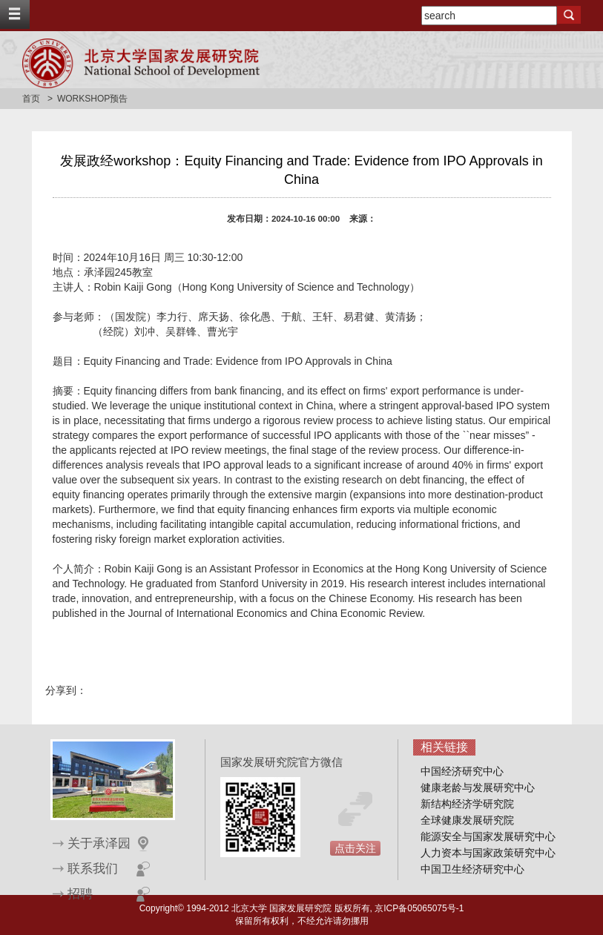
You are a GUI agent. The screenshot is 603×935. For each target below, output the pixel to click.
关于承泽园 (99, 843)
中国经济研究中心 (462, 771)
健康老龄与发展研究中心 (478, 787)
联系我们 (92, 869)
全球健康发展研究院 (467, 820)
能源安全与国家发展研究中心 (488, 836)
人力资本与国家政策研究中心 (488, 853)
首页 (31, 98)
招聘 (80, 894)
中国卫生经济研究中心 (472, 869)
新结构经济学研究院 (467, 804)
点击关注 (355, 848)
